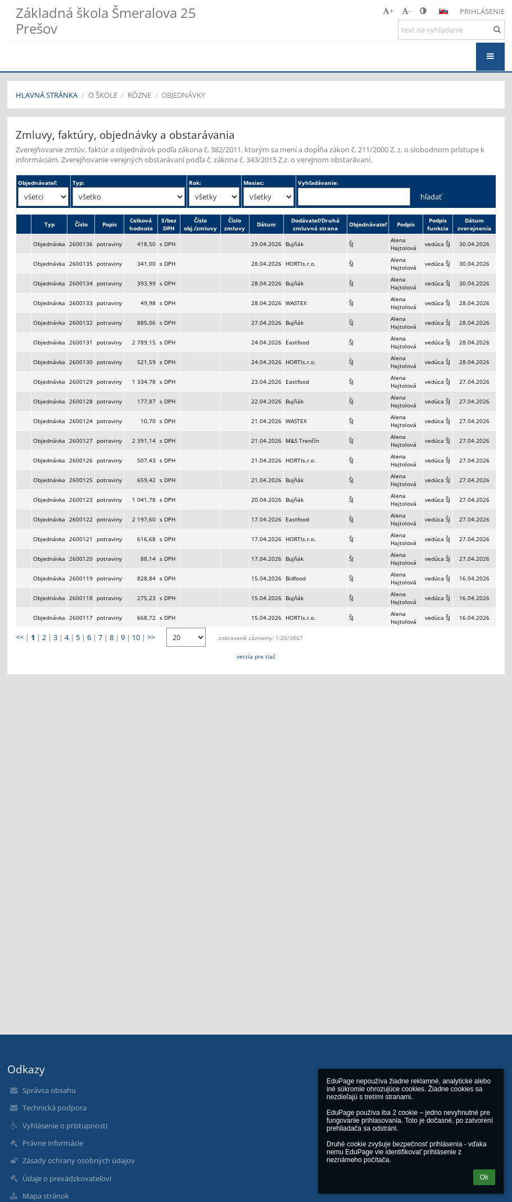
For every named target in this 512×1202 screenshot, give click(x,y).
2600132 (81, 322)
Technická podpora (54, 1108)
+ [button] (388, 11)
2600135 (81, 263)
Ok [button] (484, 1177)
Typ (49, 224)
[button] (443, 11)
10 (136, 637)
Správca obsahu (49, 1090)
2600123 (81, 500)
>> (151, 637)
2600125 (81, 480)
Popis (109, 224)
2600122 (81, 519)
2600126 (81, 460)
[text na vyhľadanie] (451, 30)
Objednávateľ (368, 224)
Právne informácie (52, 1143)
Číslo (81, 224)
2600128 (81, 401)
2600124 (81, 421)
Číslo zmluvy (234, 224)
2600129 (81, 381)
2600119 (81, 578)
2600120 (81, 559)
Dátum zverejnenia (474, 224)
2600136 (81, 244)
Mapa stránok (45, 1196)
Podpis (406, 224)
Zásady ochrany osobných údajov (78, 1160)
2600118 (81, 598)
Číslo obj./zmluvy (200, 224)
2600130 (81, 362)
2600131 (81, 342)
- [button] (406, 11)
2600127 (81, 440)
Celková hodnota (141, 224)
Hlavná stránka (47, 95)
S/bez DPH (168, 224)
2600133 (81, 303)
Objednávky (183, 95)
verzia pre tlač (256, 656)
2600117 (81, 618)
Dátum (266, 224)
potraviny (109, 244)
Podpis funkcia (437, 224)
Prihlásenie (482, 11)
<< (20, 637)
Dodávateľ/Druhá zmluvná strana (315, 224)
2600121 (81, 539)
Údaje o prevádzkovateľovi (66, 1178)
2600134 (81, 283)
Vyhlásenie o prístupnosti (64, 1126)
